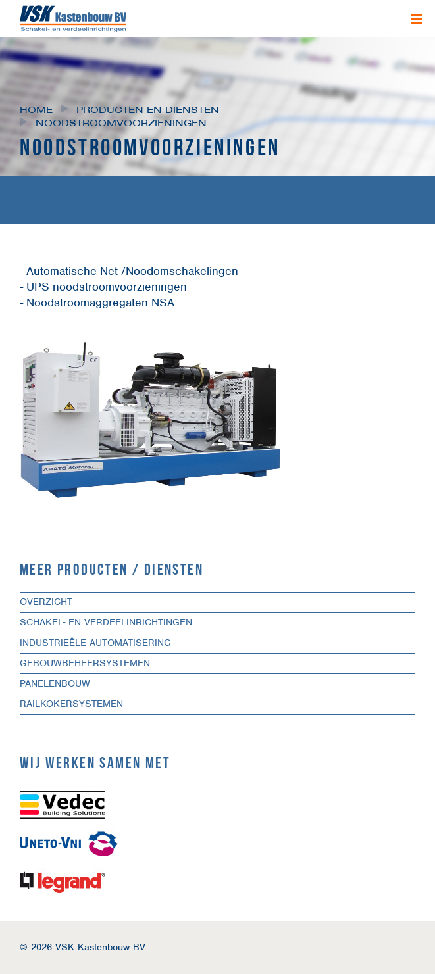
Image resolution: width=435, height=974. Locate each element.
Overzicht (46, 602)
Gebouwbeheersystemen (85, 663)
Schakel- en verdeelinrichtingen (106, 622)
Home (36, 110)
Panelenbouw (55, 683)
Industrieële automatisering (95, 642)
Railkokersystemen (71, 704)
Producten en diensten (147, 110)
